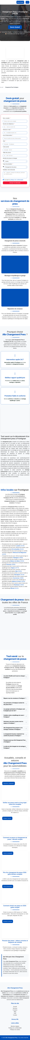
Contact (15, 1015)
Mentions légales (15, 1026)
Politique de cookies (15, 1029)
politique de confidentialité (16, 179)
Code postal (6, 146)
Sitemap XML (14, 1019)
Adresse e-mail (7, 129)
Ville (4, 141)
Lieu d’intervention (7, 135)
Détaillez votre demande (9, 169)
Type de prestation (7, 164)
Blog (15, 1011)
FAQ (15, 1013)
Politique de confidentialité (15, 1028)
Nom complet (6, 118)
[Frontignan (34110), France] (15, 629)
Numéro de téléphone (8, 123)
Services (15, 1008)
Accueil (1, 87)
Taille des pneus (7, 152)
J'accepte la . (13, 179)
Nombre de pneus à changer (10, 158)
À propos (15, 1010)
